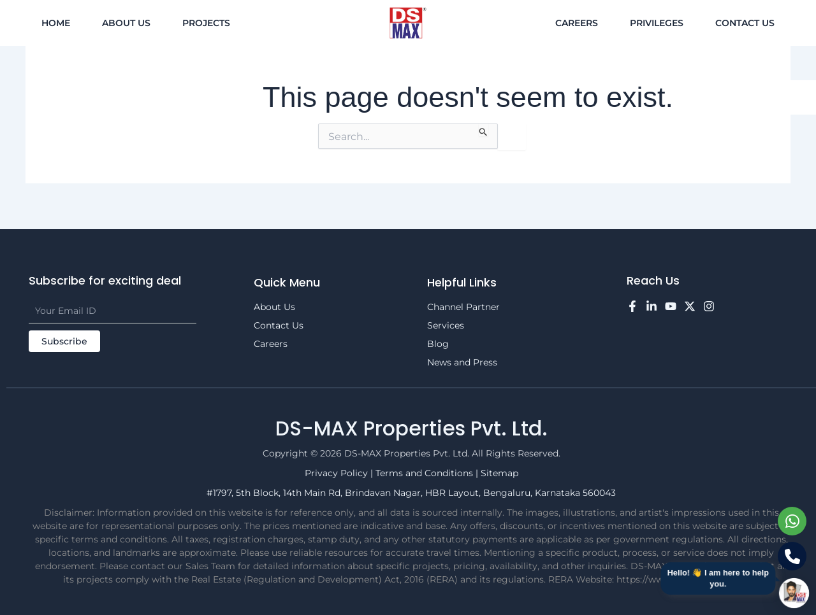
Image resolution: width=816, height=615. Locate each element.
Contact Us (745, 23)
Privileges (656, 23)
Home (55, 23)
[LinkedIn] (651, 306)
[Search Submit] (483, 130)
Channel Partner (463, 307)
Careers (576, 23)
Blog (438, 344)
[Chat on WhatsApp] (792, 521)
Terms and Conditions (425, 473)
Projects (206, 23)
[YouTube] (670, 306)
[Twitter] (690, 306)
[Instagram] (709, 306)
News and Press (462, 362)
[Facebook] (632, 306)
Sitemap (499, 473)
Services (445, 325)
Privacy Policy (337, 473)
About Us (126, 23)
